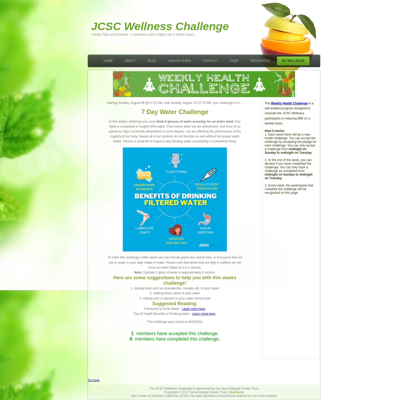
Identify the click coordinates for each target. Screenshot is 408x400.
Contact (210, 61)
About (130, 61)
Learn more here (193, 309)
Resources (260, 61)
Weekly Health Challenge (289, 103)
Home (108, 61)
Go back (94, 380)
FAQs (234, 61)
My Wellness (293, 61)
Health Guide (179, 61)
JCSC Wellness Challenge (160, 26)
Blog (152, 61)
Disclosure (236, 392)
